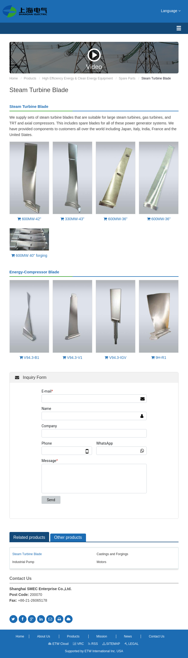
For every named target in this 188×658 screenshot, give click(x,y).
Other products (68, 537)
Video (94, 59)
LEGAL (131, 644)
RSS (93, 644)
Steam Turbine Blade (27, 554)
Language (171, 10)
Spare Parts (127, 78)
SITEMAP (111, 644)
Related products (29, 537)
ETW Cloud (58, 644)
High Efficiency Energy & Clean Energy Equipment (77, 78)
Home (13, 78)
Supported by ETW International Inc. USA (94, 651)
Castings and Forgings (112, 554)
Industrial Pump (23, 562)
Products (30, 78)
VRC (78, 644)
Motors (101, 562)
